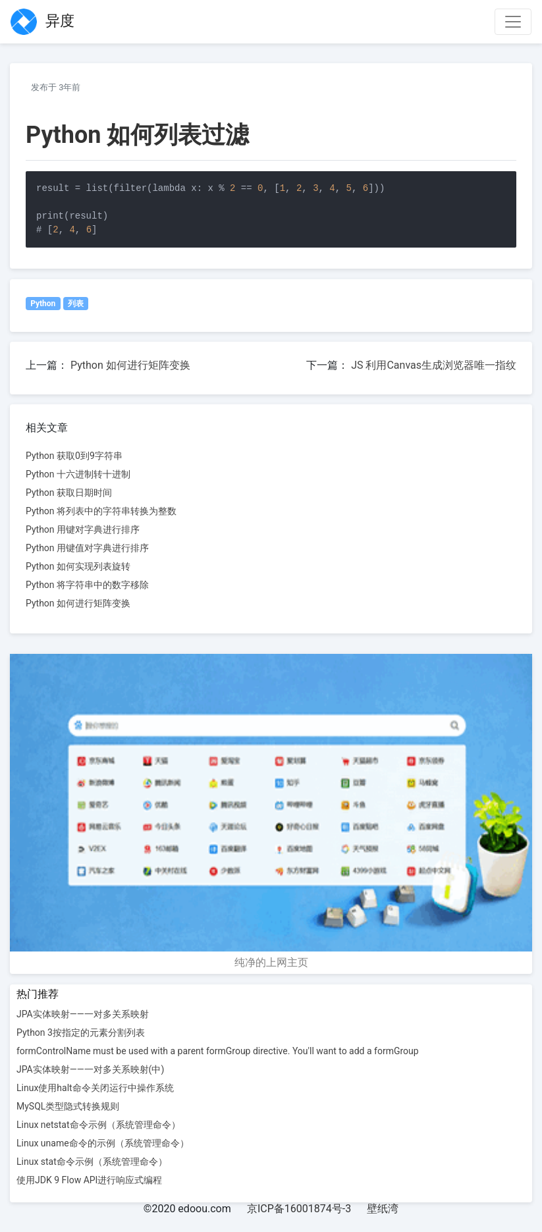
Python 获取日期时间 (69, 492)
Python (42, 303)
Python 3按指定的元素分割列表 (80, 1032)
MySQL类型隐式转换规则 (67, 1106)
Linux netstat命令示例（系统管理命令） (98, 1124)
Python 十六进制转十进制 (78, 474)
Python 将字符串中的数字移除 (87, 584)
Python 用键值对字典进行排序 (87, 548)
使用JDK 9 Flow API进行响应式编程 (89, 1180)
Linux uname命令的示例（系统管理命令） (102, 1143)
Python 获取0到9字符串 (74, 455)
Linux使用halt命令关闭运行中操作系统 (95, 1088)
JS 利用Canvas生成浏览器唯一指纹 (433, 365)
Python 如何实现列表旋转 (78, 566)
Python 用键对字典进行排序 (83, 529)
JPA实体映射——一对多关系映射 (82, 1014)
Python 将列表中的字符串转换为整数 (101, 511)
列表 (76, 303)
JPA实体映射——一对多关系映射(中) (90, 1069)
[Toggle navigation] (513, 22)
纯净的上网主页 (271, 962)
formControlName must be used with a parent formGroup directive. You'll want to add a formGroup (217, 1051)
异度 (42, 22)
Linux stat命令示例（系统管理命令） (91, 1161)
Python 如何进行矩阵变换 (130, 365)
